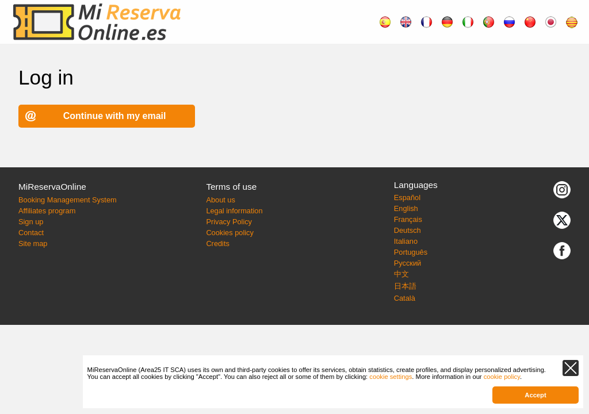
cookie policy (502, 376)
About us (220, 199)
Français (408, 219)
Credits (218, 243)
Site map (33, 243)
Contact (31, 232)
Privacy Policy (229, 221)
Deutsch (407, 230)
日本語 (405, 286)
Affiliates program (46, 210)
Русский (407, 263)
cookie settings (390, 376)
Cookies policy (230, 232)
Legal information (234, 210)
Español (407, 197)
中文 (401, 274)
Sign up (30, 221)
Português (410, 252)
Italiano (406, 241)
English (406, 208)
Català (404, 298)
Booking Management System (67, 199)
